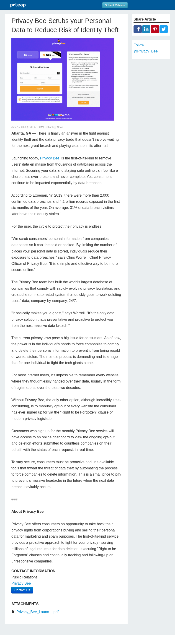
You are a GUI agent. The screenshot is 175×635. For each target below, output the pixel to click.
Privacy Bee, (50, 158)
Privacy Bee (21, 583)
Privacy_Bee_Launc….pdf (37, 612)
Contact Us (22, 590)
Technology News (53, 127)
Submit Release (115, 5)
